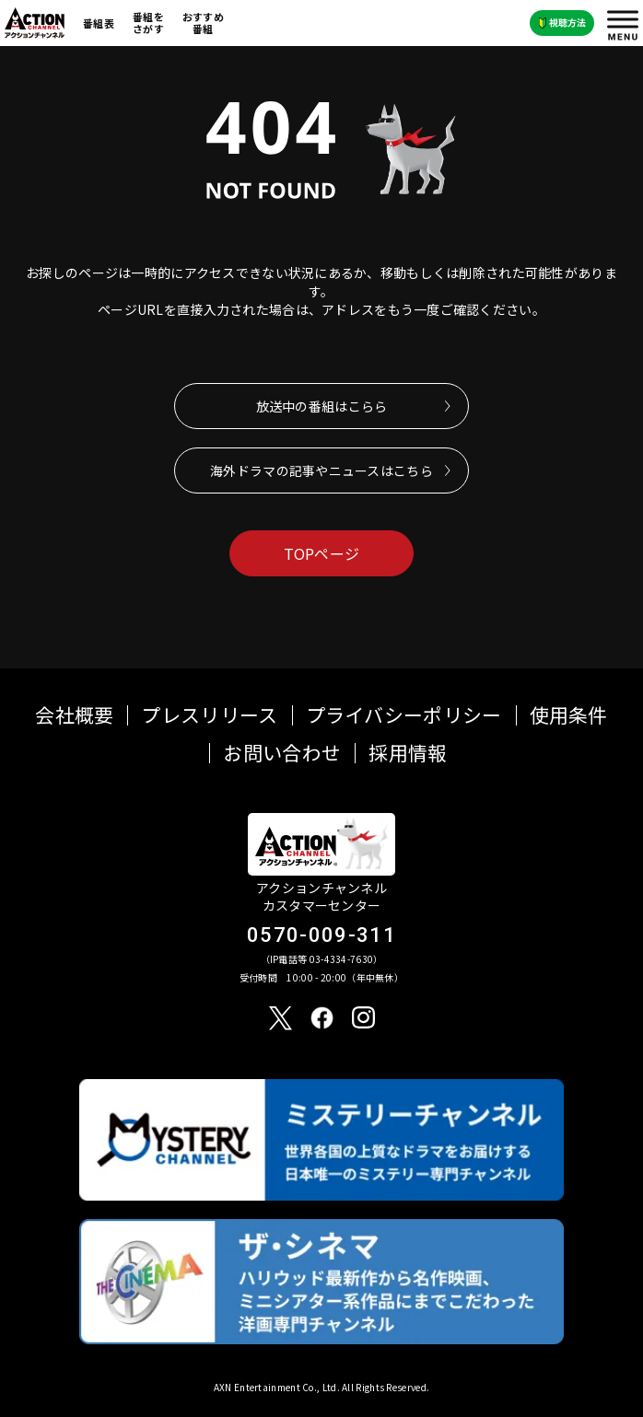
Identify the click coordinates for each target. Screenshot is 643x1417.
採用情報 (407, 752)
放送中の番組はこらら (322, 406)
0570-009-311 (321, 935)
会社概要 (74, 715)
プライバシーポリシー (404, 715)
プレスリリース (209, 715)
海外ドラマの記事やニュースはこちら (321, 470)
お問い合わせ (282, 752)
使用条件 (569, 715)
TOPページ (322, 553)
